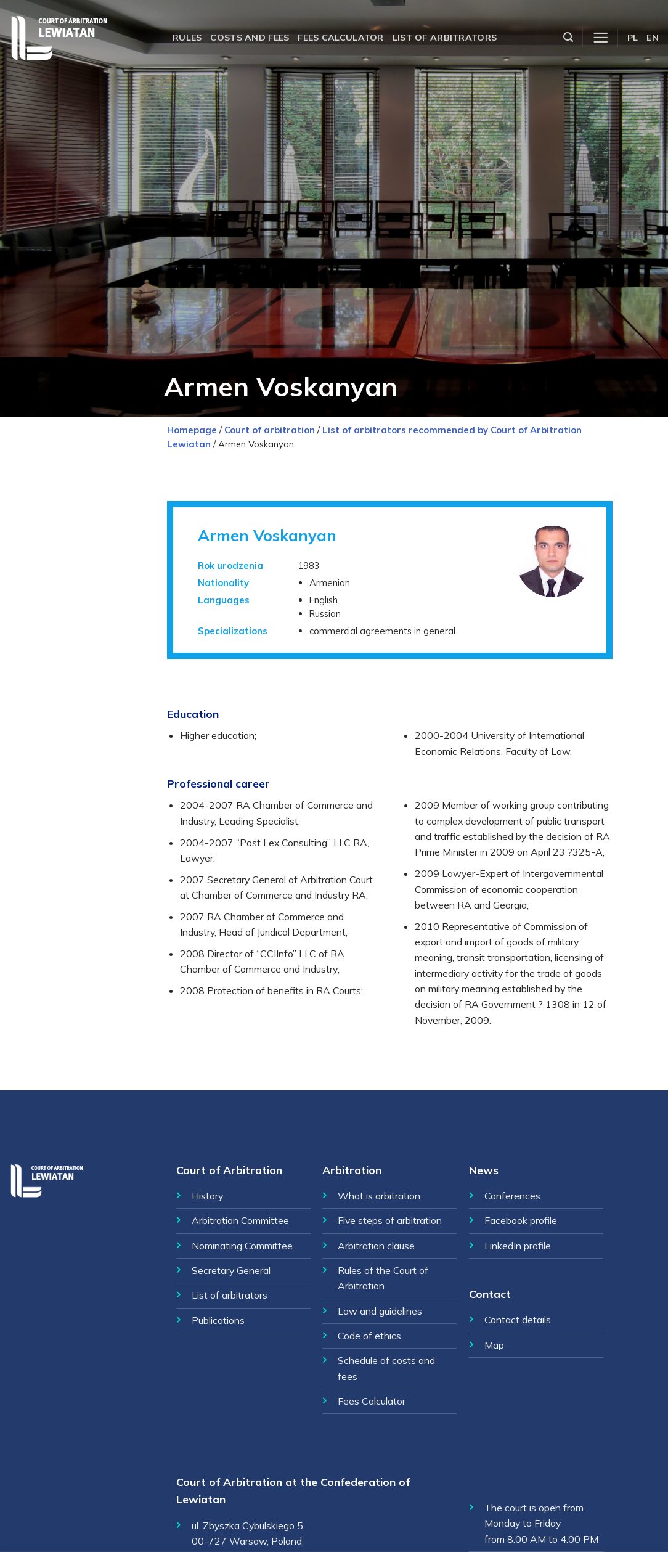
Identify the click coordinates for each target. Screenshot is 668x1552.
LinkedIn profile (517, 1246)
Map (494, 1345)
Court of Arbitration (229, 1170)
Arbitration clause (376, 1246)
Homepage (192, 430)
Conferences (512, 1196)
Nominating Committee (242, 1246)
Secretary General (231, 1270)
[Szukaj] (568, 37)
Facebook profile (520, 1220)
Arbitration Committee (240, 1220)
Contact (490, 1294)
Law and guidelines (380, 1311)
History (207, 1196)
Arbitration (351, 1170)
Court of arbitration (269, 430)
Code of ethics (369, 1335)
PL (632, 37)
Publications (218, 1320)
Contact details (517, 1319)
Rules (187, 37)
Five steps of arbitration (390, 1220)
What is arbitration (379, 1196)
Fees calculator (340, 37)
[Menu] (600, 38)
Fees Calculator (371, 1401)
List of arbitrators (445, 37)
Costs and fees (249, 37)
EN (652, 37)
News (484, 1170)
